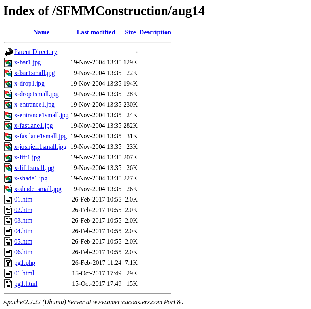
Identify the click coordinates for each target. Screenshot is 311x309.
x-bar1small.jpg (34, 72)
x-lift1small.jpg (34, 167)
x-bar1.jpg (27, 62)
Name (41, 32)
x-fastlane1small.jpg (40, 136)
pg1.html (25, 283)
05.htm (23, 241)
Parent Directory (35, 51)
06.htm (23, 252)
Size (130, 32)
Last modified (96, 32)
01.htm (23, 199)
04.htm (23, 230)
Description (155, 32)
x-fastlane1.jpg (33, 125)
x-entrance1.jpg (34, 104)
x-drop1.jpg (29, 83)
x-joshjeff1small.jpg (40, 146)
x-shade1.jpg (30, 178)
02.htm (23, 209)
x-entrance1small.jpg (41, 115)
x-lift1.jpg (27, 157)
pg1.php (24, 262)
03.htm (23, 220)
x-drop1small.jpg (36, 93)
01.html (24, 273)
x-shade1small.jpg (38, 188)
